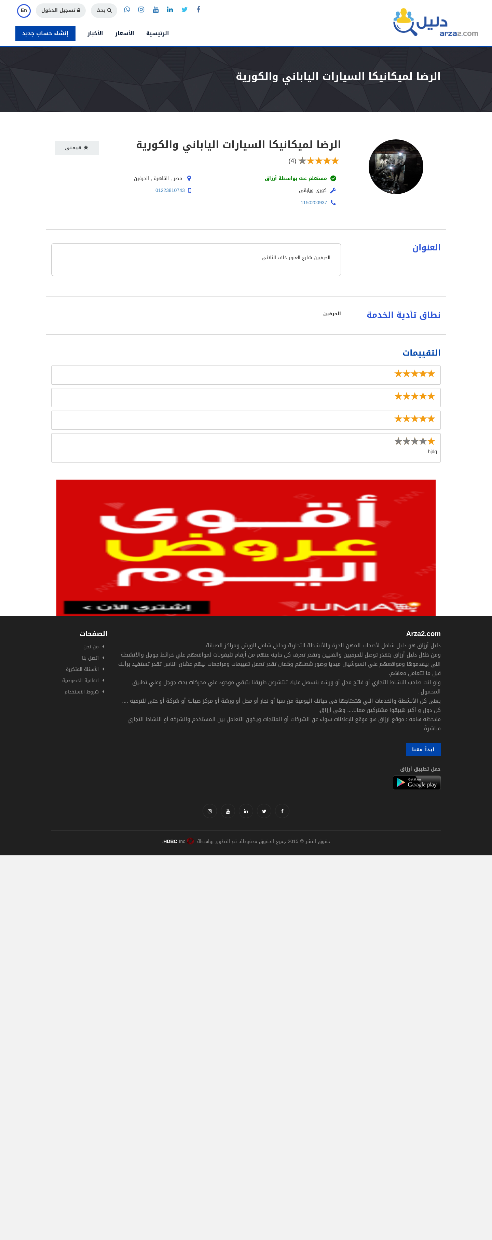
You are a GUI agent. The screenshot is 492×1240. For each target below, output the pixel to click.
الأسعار (124, 33)
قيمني (76, 147)
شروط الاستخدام (82, 692)
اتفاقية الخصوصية (80, 680)
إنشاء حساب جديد (45, 33)
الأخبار (95, 33)
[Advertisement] (205, 903)
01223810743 (170, 190)
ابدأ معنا (423, 749)
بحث (104, 10)
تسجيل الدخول (60, 10)
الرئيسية (157, 33)
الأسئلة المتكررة (82, 669)
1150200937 (314, 202)
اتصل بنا (90, 658)
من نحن (91, 646)
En (24, 10)
